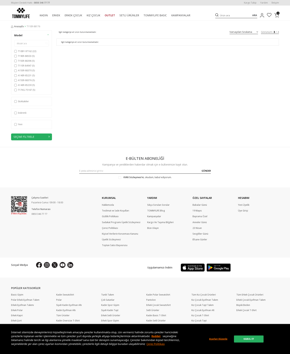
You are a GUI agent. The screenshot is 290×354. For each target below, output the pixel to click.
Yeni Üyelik (243, 204)
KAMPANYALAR (180, 15)
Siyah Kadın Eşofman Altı (69, 305)
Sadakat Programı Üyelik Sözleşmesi (121, 222)
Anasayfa (17, 26)
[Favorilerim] (269, 15)
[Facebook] (39, 265)
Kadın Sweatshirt (65, 294)
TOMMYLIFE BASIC (155, 15)
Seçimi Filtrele (32, 136)
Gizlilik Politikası (110, 216)
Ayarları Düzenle (218, 338)
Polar (59, 299)
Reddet (156, 336)
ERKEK (56, 15)
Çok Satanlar (107, 299)
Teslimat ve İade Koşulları (115, 210)
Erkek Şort (16, 320)
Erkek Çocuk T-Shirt (246, 310)
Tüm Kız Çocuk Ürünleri (203, 294)
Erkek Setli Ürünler (110, 315)
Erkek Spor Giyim (110, 320)
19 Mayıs (197, 210)
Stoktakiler (21, 101)
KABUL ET (249, 338)
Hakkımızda (108, 204)
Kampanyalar (154, 216)
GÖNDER (206, 170)
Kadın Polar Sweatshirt (158, 294)
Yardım (264, 2)
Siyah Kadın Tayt (109, 310)
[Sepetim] (276, 15)
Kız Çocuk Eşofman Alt (202, 310)
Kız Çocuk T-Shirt (200, 315)
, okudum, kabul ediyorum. (145, 177)
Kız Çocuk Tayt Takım (202, 305)
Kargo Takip (250, 2)
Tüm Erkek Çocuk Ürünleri (249, 294)
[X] (55, 265)
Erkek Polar (17, 310)
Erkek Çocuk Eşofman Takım (251, 299)
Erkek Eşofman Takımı (22, 305)
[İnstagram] (47, 265)
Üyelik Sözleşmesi (111, 239)
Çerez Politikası (155, 344)
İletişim (275, 2)
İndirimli (20, 112)
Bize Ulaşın (153, 228)
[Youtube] (62, 265)
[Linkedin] (70, 265)
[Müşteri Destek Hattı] (30, 2)
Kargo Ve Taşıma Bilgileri (160, 222)
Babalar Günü (200, 204)
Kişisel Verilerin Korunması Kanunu (120, 233)
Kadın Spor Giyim (110, 305)
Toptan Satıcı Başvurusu (114, 245)
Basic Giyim (17, 294)
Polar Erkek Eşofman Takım (25, 299)
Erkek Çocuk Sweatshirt (158, 305)
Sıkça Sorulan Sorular (158, 204)
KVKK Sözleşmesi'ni (134, 177)
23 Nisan (197, 228)
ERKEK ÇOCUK (73, 15)
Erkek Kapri (17, 315)
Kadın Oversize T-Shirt (68, 320)
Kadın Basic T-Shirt (156, 315)
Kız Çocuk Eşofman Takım (204, 299)
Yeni (18, 124)
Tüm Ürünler (63, 315)
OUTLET (110, 15)
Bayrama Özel (200, 216)
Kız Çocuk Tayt (199, 320)
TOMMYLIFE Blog (156, 210)
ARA (254, 15)
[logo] (21, 13)
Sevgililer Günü (200, 233)
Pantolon (151, 299)
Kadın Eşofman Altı (66, 310)
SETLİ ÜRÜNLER (129, 15)
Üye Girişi (243, 210)
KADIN (44, 15)
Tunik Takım (107, 294)
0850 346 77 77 (39, 214)
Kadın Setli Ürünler (156, 320)
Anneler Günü (200, 222)
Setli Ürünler (152, 310)
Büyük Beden (243, 305)
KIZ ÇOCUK (93, 15)
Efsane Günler (200, 239)
